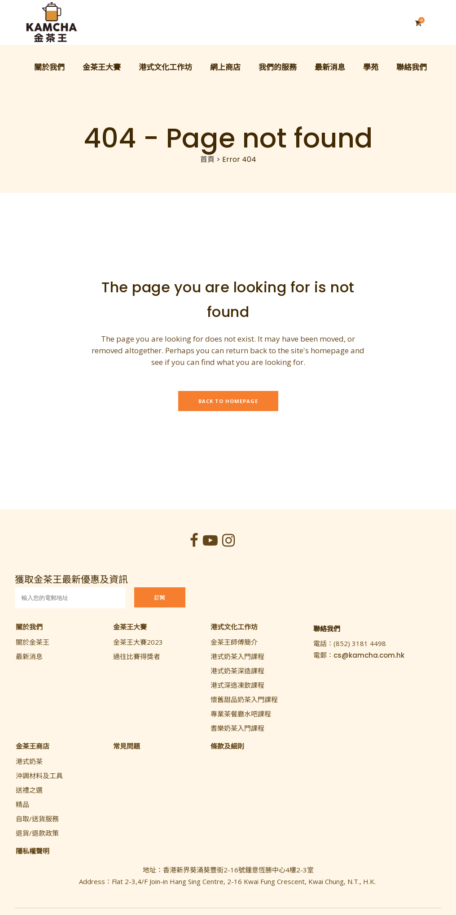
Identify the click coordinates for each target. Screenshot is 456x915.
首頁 (207, 159)
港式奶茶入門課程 (237, 656)
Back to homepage (228, 401)
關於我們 (29, 626)
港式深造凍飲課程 (237, 685)
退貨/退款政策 (37, 832)
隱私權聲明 (32, 850)
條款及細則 (227, 746)
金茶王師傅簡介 (234, 641)
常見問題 (126, 746)
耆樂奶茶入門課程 (237, 728)
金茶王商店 (32, 746)
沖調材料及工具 (39, 775)
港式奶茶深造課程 (237, 670)
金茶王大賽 (130, 626)
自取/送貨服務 (37, 818)
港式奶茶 (29, 761)
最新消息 (29, 656)
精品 (22, 804)
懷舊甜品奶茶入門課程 (244, 699)
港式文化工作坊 (234, 626)
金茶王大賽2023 (138, 641)
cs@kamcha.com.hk (368, 655)
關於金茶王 (32, 641)
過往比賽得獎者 (136, 656)
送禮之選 (29, 789)
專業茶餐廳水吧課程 (240, 713)
